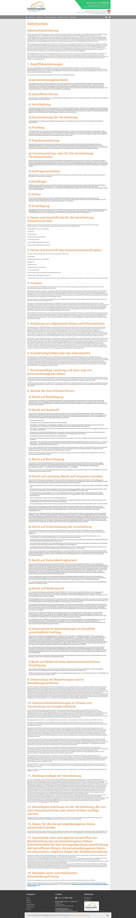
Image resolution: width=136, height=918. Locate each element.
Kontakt (73, 17)
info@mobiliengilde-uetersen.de (64, 905)
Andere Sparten (50, 17)
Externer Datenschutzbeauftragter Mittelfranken (40, 884)
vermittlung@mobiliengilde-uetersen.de (66, 911)
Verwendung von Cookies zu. (85, 915)
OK (108, 915)
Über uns (40, 17)
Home (28, 897)
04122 (103, 3)
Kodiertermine (63, 17)
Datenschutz (87, 897)
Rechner (32, 17)
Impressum (87, 900)
